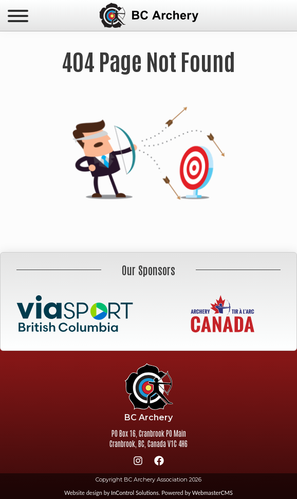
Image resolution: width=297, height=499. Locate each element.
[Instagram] (138, 462)
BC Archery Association (148, 15)
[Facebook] (159, 462)
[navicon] (18, 17)
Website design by (111, 492)
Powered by (197, 492)
